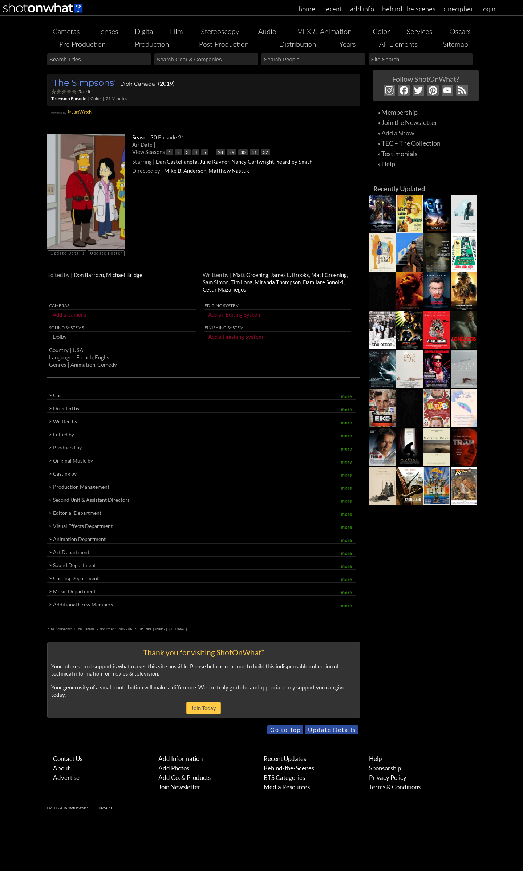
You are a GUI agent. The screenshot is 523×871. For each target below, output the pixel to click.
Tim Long (241, 282)
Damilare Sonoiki (323, 282)
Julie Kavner (214, 161)
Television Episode (68, 98)
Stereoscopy (220, 31)
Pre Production (82, 44)
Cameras (66, 31)
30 (243, 152)
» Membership (397, 112)
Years (347, 44)
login (488, 8)
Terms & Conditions (395, 787)
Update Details (67, 253)
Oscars (460, 31)
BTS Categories (284, 777)
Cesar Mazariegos (224, 289)
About (61, 768)
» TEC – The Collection (409, 143)
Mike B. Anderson (185, 170)
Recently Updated (399, 189)
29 (231, 152)
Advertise (66, 777)
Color (381, 31)
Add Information (180, 758)
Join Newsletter (179, 787)
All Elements (398, 44)
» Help (386, 164)
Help (375, 758)
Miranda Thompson (278, 282)
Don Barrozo (89, 275)
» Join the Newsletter (407, 122)
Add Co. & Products (184, 777)
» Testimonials (397, 154)
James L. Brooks (290, 275)
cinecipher (458, 8)
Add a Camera (69, 314)
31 (254, 152)
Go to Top (285, 729)
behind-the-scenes (408, 8)
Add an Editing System (235, 314)
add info (362, 8)
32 (265, 152)
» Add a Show (395, 133)
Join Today (203, 708)
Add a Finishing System (235, 336)
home (307, 8)
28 (220, 152)
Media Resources (287, 787)
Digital (145, 31)
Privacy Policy (387, 777)
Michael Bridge (124, 275)
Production (152, 44)
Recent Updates (285, 758)
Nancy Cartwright (252, 161)
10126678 (178, 629)
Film (176, 31)
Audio (267, 31)
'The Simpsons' (83, 82)
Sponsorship (385, 768)
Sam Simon (215, 282)
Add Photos (173, 768)
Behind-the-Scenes (289, 768)
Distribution (297, 44)
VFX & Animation (324, 31)
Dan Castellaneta (177, 161)
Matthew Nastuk (228, 170)
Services (419, 31)
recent (332, 8)
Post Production (224, 44)
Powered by (72, 112)
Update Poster (106, 253)
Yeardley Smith (294, 161)
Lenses (107, 31)
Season (145, 137)
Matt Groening (250, 275)
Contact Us (67, 758)
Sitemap (455, 44)
